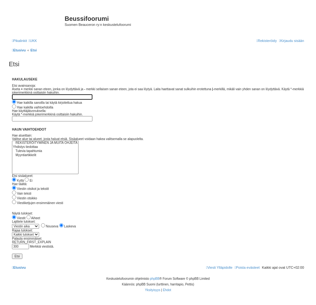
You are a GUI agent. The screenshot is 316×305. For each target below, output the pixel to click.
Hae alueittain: (22, 135)
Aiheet (33, 218)
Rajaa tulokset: (22, 230)
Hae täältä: (19, 184)
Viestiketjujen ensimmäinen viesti (37, 203)
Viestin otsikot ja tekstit (30, 189)
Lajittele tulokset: (24, 221)
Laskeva (67, 226)
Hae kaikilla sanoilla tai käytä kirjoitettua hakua (47, 102)
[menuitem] (32, 40)
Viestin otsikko (24, 198)
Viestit (19, 218)
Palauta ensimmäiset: (27, 238)
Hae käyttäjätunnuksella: (29, 111)
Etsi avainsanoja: (24, 85)
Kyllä (18, 180)
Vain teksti (21, 193)
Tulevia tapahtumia (45, 151)
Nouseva (49, 226)
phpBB (155, 278)
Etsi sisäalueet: (22, 176)
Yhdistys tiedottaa (45, 147)
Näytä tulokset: (22, 213)
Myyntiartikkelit (45, 155)
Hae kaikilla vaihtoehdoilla (32, 107)
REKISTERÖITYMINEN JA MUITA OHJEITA (45, 143)
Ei (28, 180)
